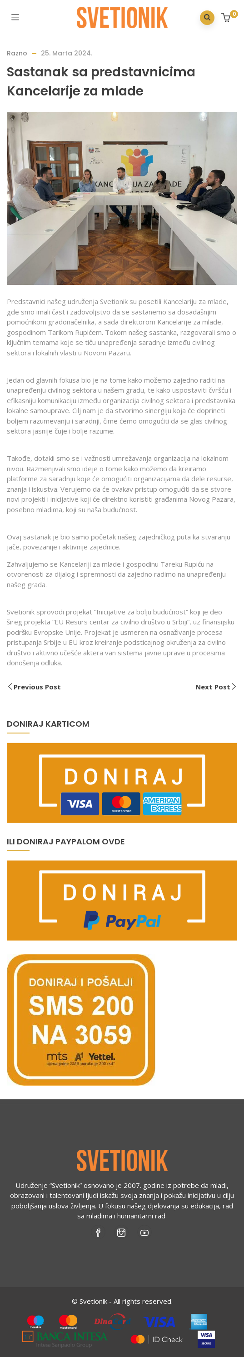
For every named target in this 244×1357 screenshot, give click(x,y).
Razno (17, 53)
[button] (227, 18)
